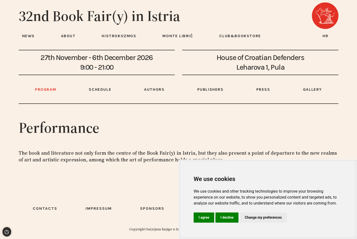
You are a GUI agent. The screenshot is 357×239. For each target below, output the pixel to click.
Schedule (100, 89)
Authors (154, 89)
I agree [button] (204, 217)
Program (45, 89)
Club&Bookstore (240, 35)
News (28, 35)
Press (263, 89)
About (68, 35)
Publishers (210, 89)
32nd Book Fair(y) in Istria (99, 16)
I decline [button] (227, 217)
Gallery (312, 89)
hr (325, 35)
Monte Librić (177, 35)
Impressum (99, 208)
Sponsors (152, 208)
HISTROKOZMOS (119, 35)
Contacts (45, 208)
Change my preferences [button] (263, 217)
